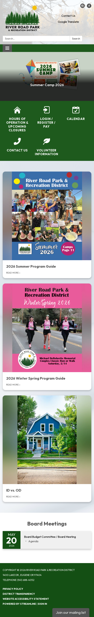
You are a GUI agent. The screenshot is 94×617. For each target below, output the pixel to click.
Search (76, 38)
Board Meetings (47, 523)
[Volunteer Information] (46, 147)
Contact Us (68, 15)
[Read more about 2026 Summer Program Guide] (47, 225)
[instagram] (82, 7)
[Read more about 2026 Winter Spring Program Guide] (47, 336)
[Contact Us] (17, 145)
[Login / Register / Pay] (46, 117)
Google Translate (68, 21)
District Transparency (19, 593)
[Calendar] (75, 113)
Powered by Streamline (19, 603)
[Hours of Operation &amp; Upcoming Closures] (17, 119)
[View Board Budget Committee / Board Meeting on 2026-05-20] (56, 537)
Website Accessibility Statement (26, 598)
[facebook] (89, 7)
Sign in (42, 603)
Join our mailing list (71, 612)
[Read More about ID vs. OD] (47, 448)
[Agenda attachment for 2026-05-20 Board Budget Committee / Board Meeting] (33, 541)
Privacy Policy (13, 588)
